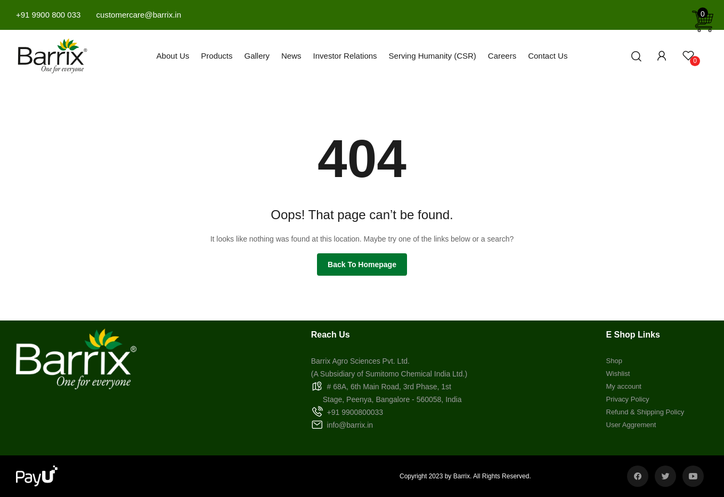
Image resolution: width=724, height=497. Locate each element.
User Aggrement (631, 425)
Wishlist (618, 374)
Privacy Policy (627, 399)
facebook (637, 476)
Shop (614, 361)
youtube (693, 476)
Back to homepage (362, 264)
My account (623, 386)
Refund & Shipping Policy (645, 412)
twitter (665, 476)
